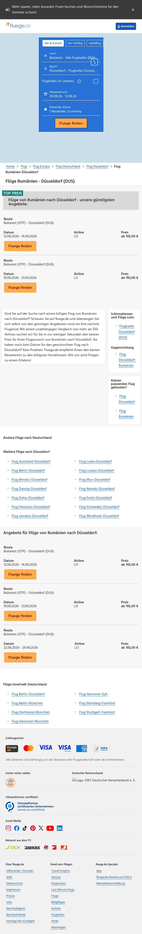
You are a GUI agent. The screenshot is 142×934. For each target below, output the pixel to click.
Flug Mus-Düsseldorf (94, 480)
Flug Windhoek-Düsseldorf (99, 516)
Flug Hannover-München (30, 721)
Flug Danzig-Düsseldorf (29, 489)
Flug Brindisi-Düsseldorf (29, 480)
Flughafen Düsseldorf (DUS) (127, 332)
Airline (79, 232)
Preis (124, 232)
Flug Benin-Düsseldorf (28, 471)
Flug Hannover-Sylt (93, 694)
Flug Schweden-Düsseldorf (99, 507)
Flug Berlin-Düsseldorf (28, 694)
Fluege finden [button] (20, 246)
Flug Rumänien (126, 414)
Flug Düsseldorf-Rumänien (127, 360)
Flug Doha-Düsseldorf (28, 498)
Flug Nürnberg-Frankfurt (97, 703)
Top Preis (12, 193)
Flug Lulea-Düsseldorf (95, 462)
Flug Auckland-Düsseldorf (31, 462)
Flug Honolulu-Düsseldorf (31, 507)
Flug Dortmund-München (31, 712)
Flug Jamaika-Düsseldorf (30, 516)
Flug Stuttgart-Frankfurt (97, 712)
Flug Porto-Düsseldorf (95, 498)
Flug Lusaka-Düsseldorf (96, 471)
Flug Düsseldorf (127, 399)
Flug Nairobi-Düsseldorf (96, 489)
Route (8, 218)
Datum (9, 232)
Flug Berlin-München (27, 703)
